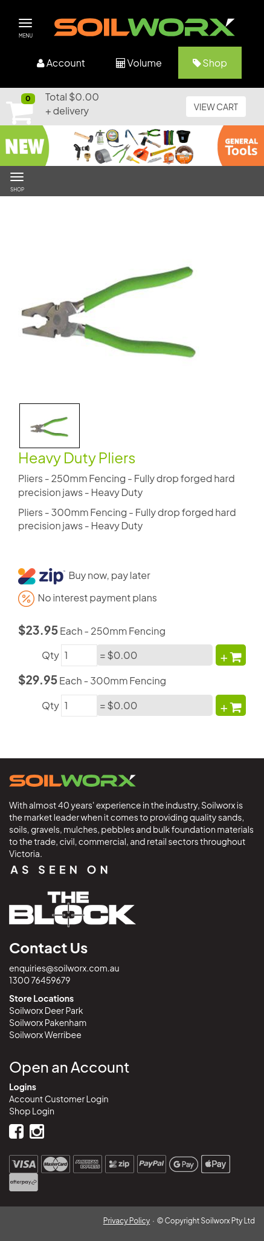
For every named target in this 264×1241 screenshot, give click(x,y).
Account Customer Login (59, 1098)
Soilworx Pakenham (47, 1022)
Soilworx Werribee (45, 1034)
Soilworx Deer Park (46, 1010)
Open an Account (69, 1066)
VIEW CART (216, 106)
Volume (139, 62)
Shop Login (31, 1110)
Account (61, 62)
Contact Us (48, 947)
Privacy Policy (126, 1220)
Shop (210, 62)
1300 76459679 (40, 980)
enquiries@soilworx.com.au (64, 967)
